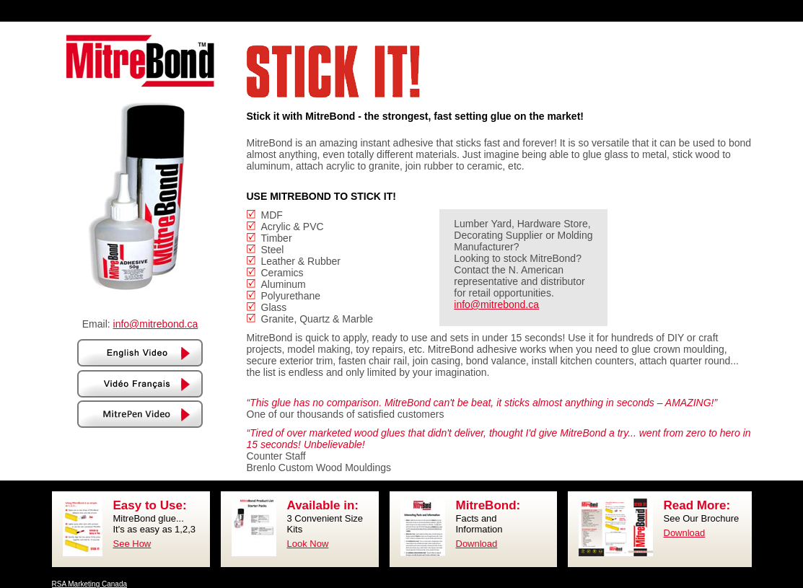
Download (477, 543)
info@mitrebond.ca (155, 324)
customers (421, 414)
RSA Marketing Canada (90, 584)
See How (132, 543)
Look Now (308, 543)
